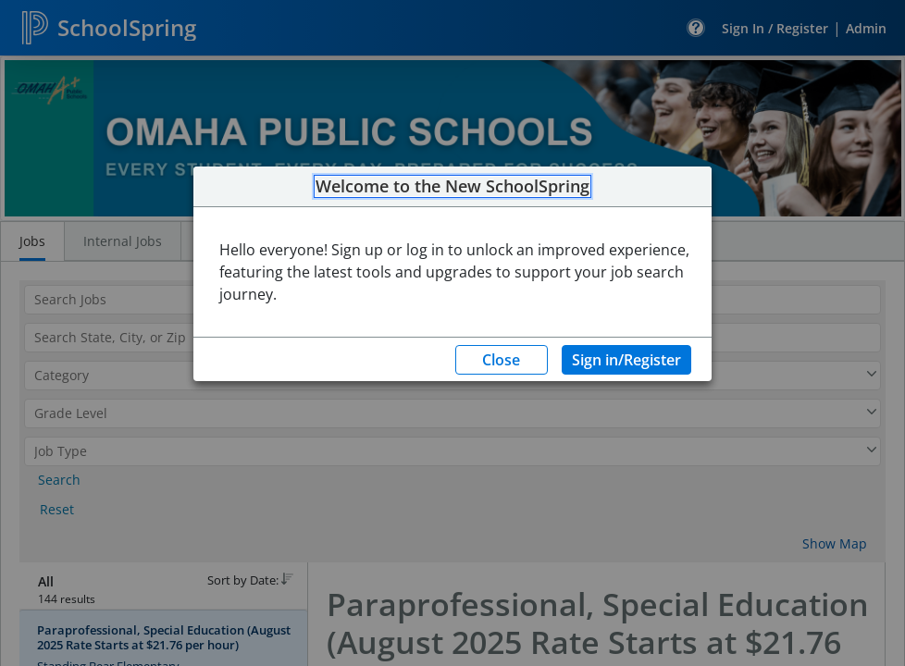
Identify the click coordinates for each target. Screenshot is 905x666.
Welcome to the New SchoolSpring (452, 187)
